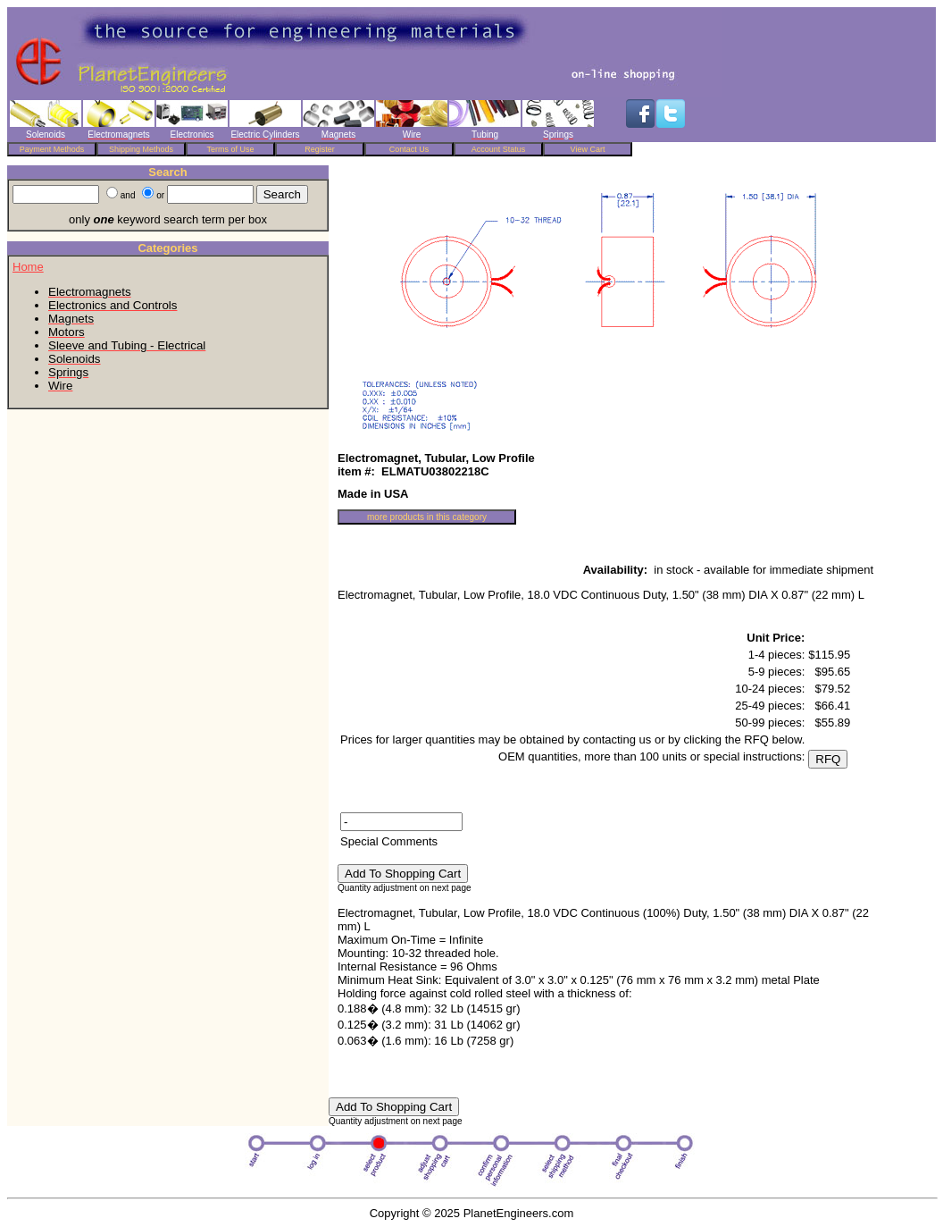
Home (28, 266)
